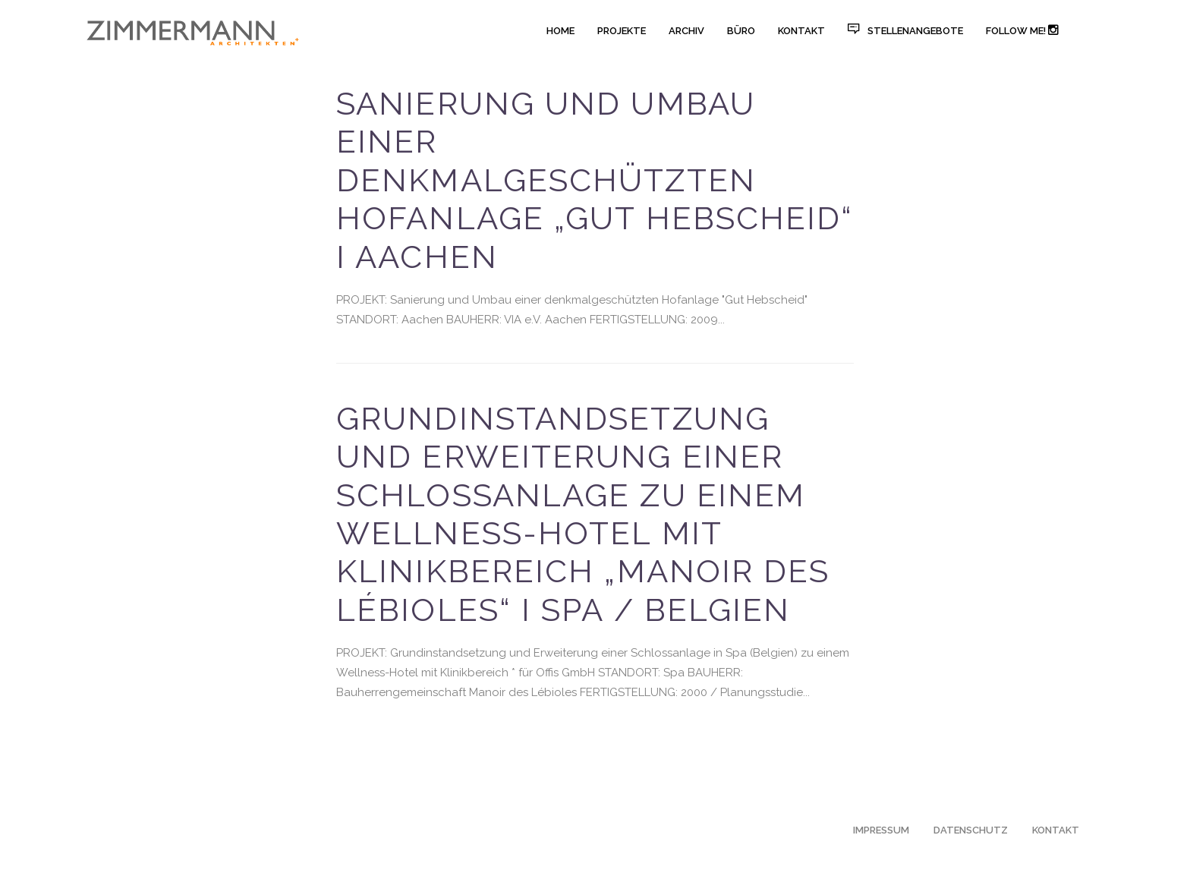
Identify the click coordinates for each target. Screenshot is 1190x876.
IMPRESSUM (881, 830)
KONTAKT (1055, 830)
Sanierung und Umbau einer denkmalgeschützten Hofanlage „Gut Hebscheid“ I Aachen (595, 180)
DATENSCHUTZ (970, 830)
